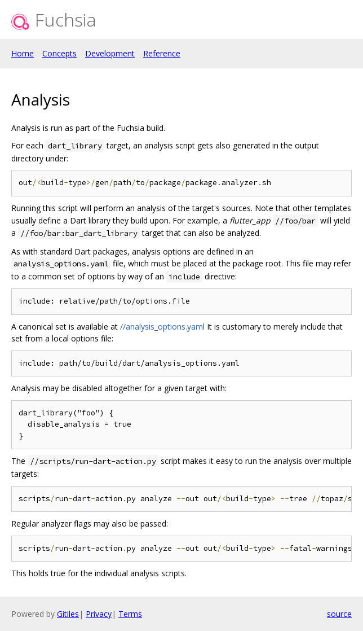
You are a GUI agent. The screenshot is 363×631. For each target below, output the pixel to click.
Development (110, 53)
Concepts (59, 53)
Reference (161, 53)
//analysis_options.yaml (162, 326)
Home (22, 53)
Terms (130, 613)
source (339, 613)
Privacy (99, 613)
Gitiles (68, 613)
